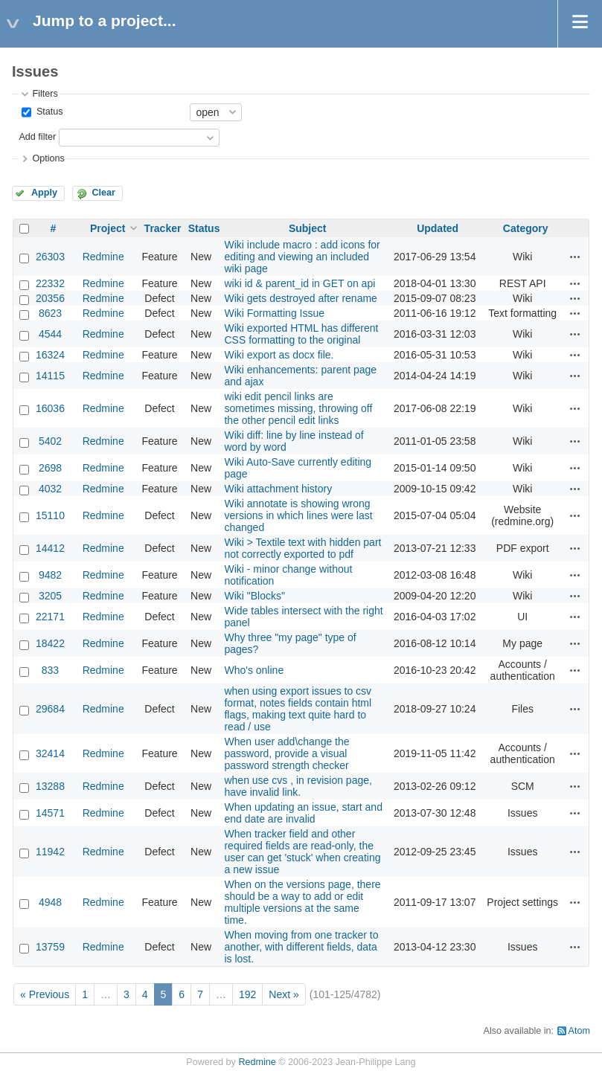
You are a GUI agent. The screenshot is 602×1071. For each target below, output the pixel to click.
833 (50, 670)
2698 (50, 468)
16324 (50, 355)
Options (48, 158)
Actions (575, 257)
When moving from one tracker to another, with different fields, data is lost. (301, 947)
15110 (50, 515)
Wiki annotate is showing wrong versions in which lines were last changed (298, 515)
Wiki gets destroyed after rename (300, 298)
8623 (50, 313)
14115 (50, 376)
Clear (103, 192)
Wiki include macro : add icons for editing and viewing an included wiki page (302, 256)
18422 (50, 643)
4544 (50, 334)
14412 (50, 548)
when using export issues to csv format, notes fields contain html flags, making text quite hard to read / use (297, 709)
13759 (50, 947)
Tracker (163, 228)
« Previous (44, 994)
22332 (50, 283)
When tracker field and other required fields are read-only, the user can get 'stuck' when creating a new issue (302, 851)
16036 (50, 408)
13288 (50, 786)
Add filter (37, 137)
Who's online (254, 670)
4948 (50, 902)
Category (525, 228)
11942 (50, 852)
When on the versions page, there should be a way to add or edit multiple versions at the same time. (302, 902)
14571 (50, 813)
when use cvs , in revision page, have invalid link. (297, 786)
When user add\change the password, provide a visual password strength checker (286, 753)
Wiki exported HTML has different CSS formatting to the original (301, 334)
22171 (50, 617)
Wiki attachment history (278, 489)
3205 (50, 596)
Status (48, 111)
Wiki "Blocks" (254, 596)
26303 (50, 257)
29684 (50, 709)
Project (107, 228)
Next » (283, 994)
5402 (50, 441)
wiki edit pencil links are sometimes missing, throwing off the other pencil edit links (298, 408)
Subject (308, 228)
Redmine (103, 257)
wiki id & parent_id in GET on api (299, 283)
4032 (50, 489)
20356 (50, 298)
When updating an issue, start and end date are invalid (303, 813)
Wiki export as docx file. (278, 355)
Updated (437, 228)
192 (247, 994)
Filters (44, 94)
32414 (50, 753)
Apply (44, 192)
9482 (50, 575)
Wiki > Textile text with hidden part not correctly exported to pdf (302, 548)
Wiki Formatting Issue (274, 313)
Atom (579, 1031)
